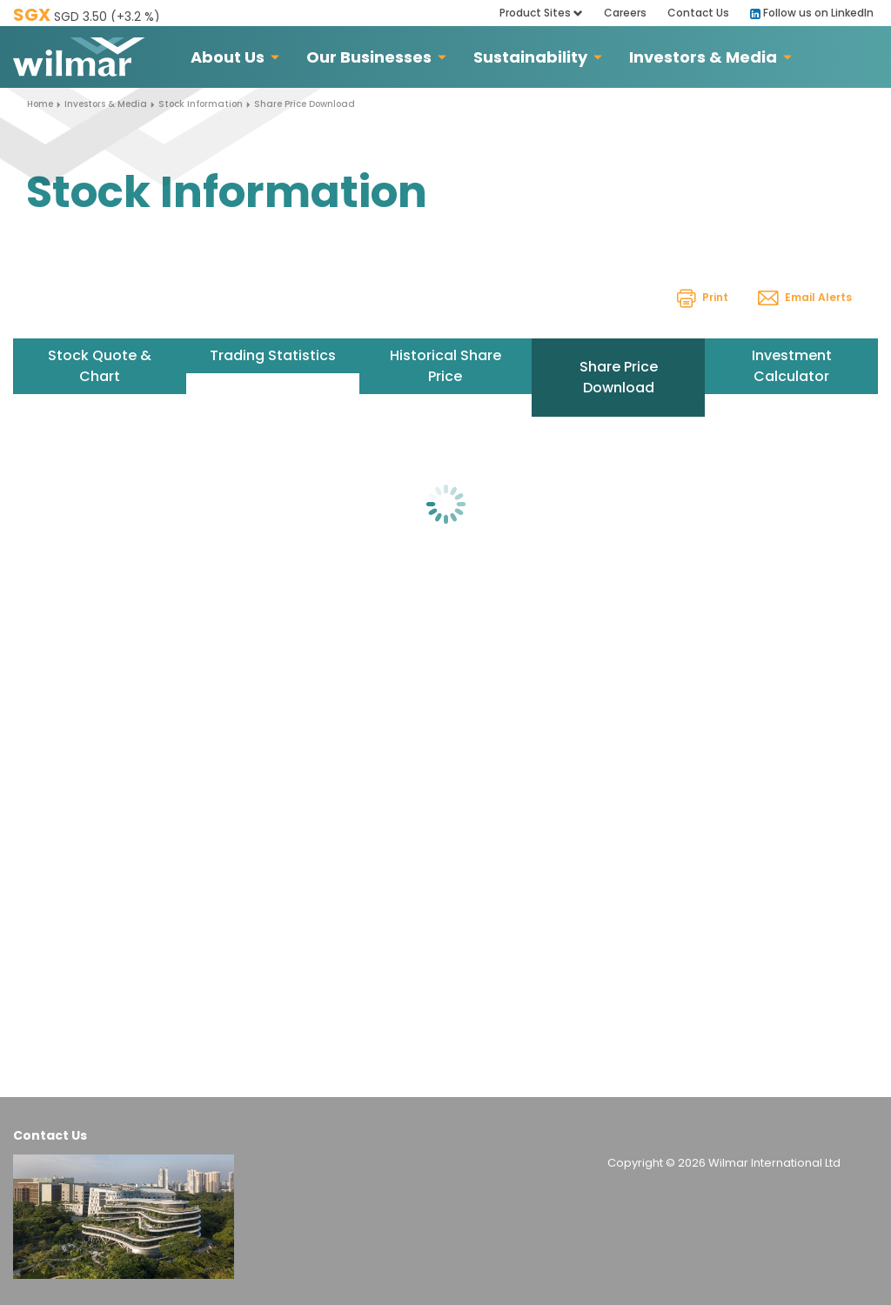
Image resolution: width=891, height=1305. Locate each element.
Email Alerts (805, 297)
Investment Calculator (792, 365)
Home (40, 103)
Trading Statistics (273, 355)
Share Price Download (618, 377)
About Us (228, 57)
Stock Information (200, 103)
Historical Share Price (445, 365)
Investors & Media (703, 57)
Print (702, 297)
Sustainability (530, 57)
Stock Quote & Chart (99, 365)
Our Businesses (369, 57)
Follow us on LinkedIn (812, 12)
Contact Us (698, 12)
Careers (625, 12)
